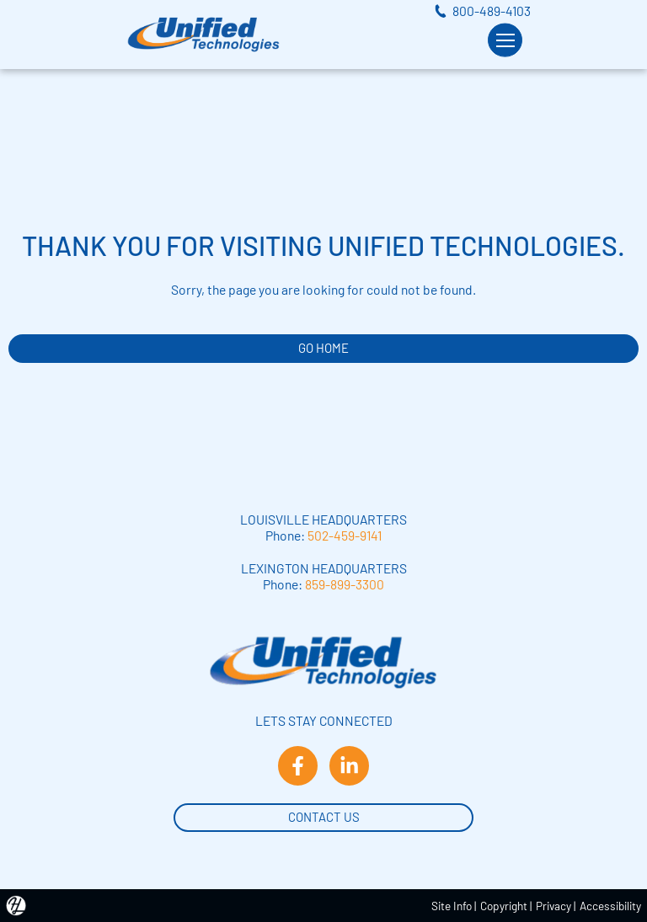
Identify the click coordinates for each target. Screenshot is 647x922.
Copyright (503, 905)
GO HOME (323, 347)
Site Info (451, 905)
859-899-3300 (344, 584)
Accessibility (610, 905)
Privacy (553, 905)
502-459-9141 (344, 535)
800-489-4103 (491, 11)
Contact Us (324, 815)
